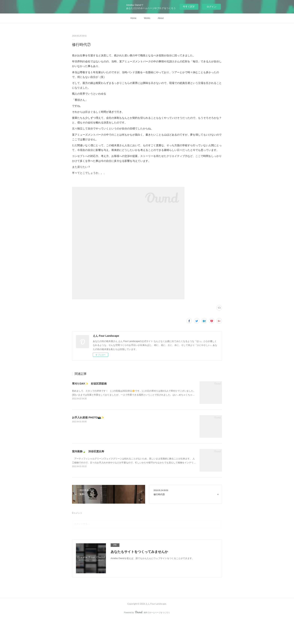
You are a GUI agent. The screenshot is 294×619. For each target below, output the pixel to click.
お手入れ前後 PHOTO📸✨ (88, 417)
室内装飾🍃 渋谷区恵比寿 (88, 451)
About (161, 18)
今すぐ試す (189, 6)
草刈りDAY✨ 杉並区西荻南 (89, 383)
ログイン (211, 6)
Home (133, 18)
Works (147, 18)
